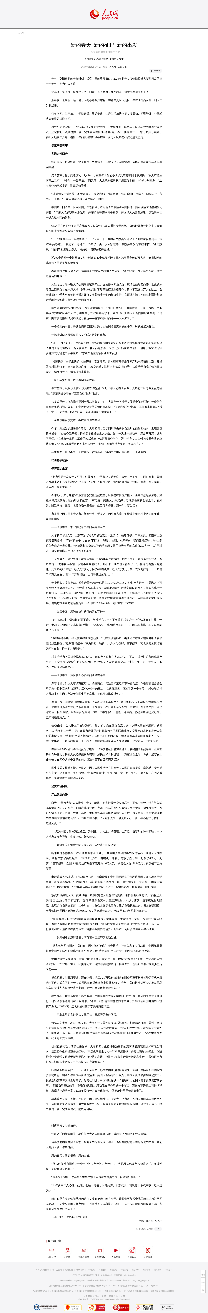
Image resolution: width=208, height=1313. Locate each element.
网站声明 (135, 1270)
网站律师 (146, 1270)
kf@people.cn (79, 1280)
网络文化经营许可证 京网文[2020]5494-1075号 (84, 1291)
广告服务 (91, 1270)
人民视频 (116, 1252)
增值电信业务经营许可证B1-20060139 (100, 1286)
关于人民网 (57, 1270)
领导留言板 (99, 1252)
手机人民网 (83, 1252)
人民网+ (67, 1252)
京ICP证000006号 (142, 1291)
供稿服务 (113, 1270)
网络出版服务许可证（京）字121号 (119, 1291)
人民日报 (51, 1252)
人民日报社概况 (42, 1270)
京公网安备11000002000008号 (163, 1291)
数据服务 (124, 1270)
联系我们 (168, 1270)
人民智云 (132, 1252)
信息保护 (157, 1270)
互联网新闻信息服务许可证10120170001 (65, 1286)
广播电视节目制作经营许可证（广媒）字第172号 (138, 1286)
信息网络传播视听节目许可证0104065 (48, 1291)
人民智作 (148, 1252)
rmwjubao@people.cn (140, 1280)
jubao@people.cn (130, 1275)
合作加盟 (102, 1270)
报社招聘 (69, 1270)
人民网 (21, 33)
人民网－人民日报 (118, 67)
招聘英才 (80, 1270)
